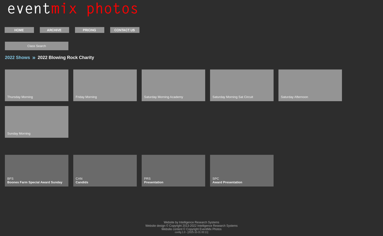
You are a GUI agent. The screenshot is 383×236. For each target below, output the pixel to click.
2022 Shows (17, 57)
